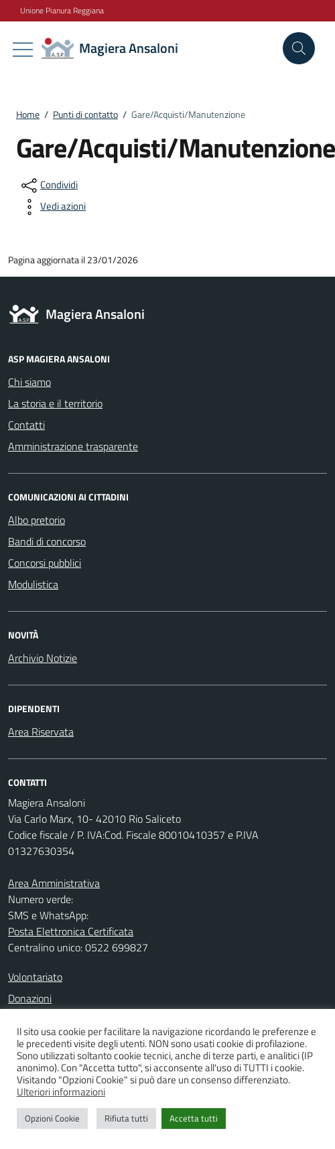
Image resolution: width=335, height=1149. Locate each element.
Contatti (26, 425)
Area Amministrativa (54, 883)
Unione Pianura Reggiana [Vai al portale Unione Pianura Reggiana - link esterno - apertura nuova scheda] (62, 11)
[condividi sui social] (48, 185)
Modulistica (33, 584)
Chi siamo (29, 382)
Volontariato (35, 977)
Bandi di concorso (47, 541)
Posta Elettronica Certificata (70, 931)
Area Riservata (41, 732)
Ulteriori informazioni (61, 1092)
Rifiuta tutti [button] (126, 1118)
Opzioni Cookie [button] (52, 1118)
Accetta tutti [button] (194, 1118)
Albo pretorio (36, 520)
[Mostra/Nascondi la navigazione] (23, 50)
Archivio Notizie (42, 658)
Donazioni (30, 998)
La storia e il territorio (55, 403)
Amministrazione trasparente (73, 446)
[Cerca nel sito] (299, 48)
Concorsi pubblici (44, 563)
